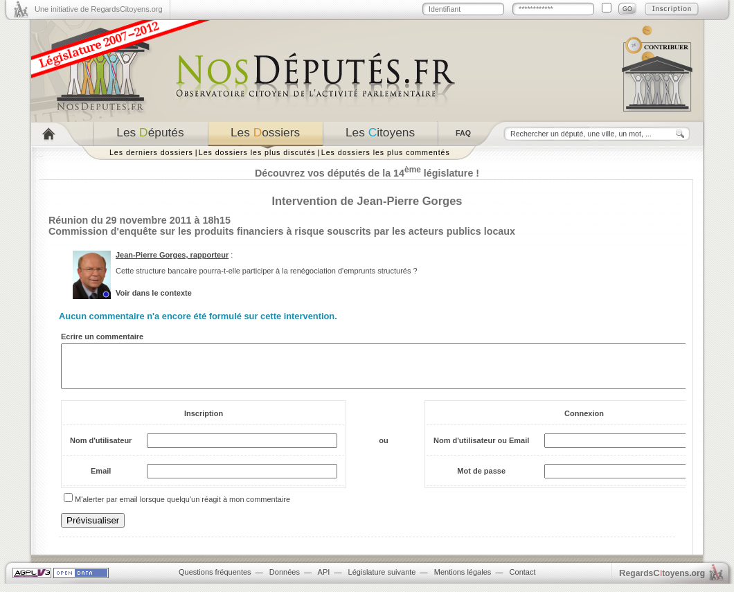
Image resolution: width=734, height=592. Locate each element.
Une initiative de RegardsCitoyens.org (99, 9)
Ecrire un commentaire (102, 336)
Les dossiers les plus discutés (257, 152)
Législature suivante (382, 580)
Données (284, 580)
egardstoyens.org (662, 581)
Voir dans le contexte (154, 293)
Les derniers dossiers (151, 152)
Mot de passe (481, 479)
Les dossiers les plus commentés (385, 152)
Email (101, 479)
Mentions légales (463, 580)
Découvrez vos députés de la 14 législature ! (367, 173)
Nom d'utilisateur (101, 449)
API (324, 580)
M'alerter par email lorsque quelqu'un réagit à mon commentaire (182, 507)
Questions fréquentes (215, 580)
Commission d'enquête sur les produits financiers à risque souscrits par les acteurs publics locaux (281, 231)
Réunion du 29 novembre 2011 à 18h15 (139, 220)
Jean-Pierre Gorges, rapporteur (172, 255)
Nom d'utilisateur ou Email (481, 449)
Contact (523, 580)
